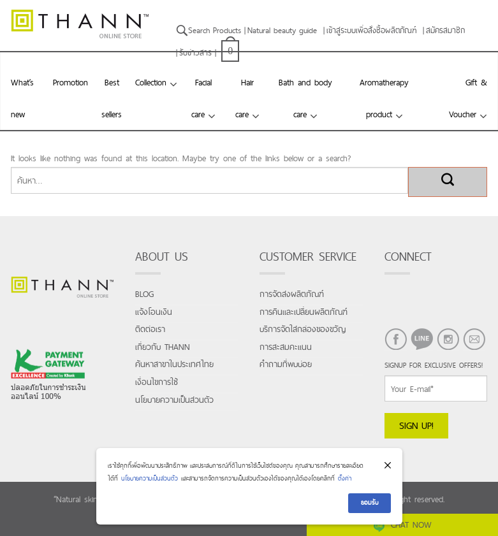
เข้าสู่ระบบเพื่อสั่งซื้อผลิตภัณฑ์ (371, 30)
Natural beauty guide (282, 30)
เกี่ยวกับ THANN (162, 347)
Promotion (70, 82)
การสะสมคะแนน (286, 347)
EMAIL (473, 357)
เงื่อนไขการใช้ (156, 382)
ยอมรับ (369, 502)
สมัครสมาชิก (445, 30)
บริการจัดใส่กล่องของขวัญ (303, 329)
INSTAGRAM (443, 357)
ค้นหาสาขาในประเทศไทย (174, 364)
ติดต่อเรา (150, 329)
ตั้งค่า (344, 478)
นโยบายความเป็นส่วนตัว (174, 400)
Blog (144, 294)
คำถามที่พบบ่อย (286, 364)
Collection (150, 82)
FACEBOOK (390, 357)
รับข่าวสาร (195, 52)
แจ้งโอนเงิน (153, 312)
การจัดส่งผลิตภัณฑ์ (292, 294)
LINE (417, 357)
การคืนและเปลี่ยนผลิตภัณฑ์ (304, 312)
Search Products (208, 30)
